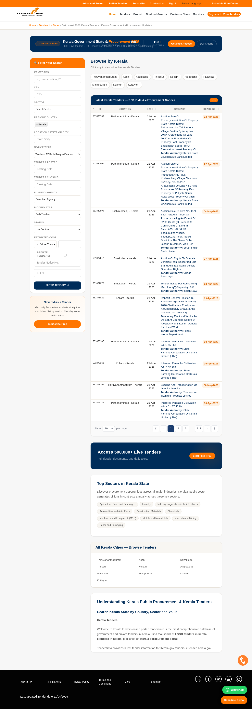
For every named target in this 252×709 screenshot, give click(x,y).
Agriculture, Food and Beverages (117, 504)
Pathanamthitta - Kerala (125, 116)
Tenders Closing (46, 177)
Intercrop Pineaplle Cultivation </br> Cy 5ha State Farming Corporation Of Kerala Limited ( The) (179, 349)
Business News (180, 14)
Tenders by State (49, 25)
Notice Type (42, 147)
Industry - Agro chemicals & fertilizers (178, 504)
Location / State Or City (51, 132)
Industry (146, 504)
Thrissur (159, 76)
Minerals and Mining (185, 518)
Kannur (117, 84)
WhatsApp (235, 689)
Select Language (192, 3)
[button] (156, 109)
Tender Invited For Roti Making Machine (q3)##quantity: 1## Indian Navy (179, 287)
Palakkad (208, 76)
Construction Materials (148, 511)
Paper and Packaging (111, 525)
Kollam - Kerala (125, 297)
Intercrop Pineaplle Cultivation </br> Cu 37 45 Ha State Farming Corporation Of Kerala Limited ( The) (179, 410)
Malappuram (99, 84)
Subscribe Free (57, 323)
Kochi (126, 76)
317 (199, 428)
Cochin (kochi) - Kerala (125, 211)
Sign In (173, 3)
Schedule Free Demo (225, 3)
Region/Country (45, 117)
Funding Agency (45, 192)
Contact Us (157, 3)
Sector (39, 102)
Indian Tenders (118, 3)
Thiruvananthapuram (104, 76)
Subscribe (138, 3)
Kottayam (133, 84)
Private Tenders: (43, 254)
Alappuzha (191, 76)
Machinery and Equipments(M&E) (118, 518)
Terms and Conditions (105, 681)
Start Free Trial (202, 455)
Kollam (174, 76)
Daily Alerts (206, 43)
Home (32, 25)
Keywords (41, 72)
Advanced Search (93, 3)
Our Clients (54, 682)
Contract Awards (156, 14)
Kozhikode (142, 76)
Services (198, 14)
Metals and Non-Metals (155, 518)
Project (137, 14)
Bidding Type (43, 207)
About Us (26, 682)
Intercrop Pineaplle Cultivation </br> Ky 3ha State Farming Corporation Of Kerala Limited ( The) (179, 370)
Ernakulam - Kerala (125, 258)
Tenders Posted (45, 162)
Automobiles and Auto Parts (115, 511)
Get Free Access (181, 43)
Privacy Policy (81, 681)
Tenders (125, 14)
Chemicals (173, 511)
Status (39, 222)
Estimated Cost (45, 237)
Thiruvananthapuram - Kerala (125, 384)
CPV (36, 87)
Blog (127, 681)
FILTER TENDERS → (57, 285)
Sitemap (156, 681)
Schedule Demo (234, 699)
